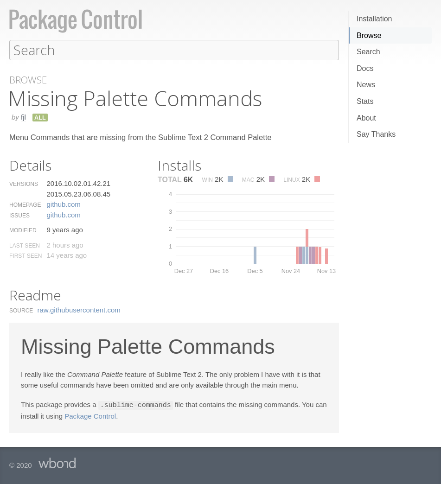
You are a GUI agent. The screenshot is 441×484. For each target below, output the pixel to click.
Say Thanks (376, 134)
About (366, 118)
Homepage (25, 204)
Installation (374, 19)
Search (368, 52)
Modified (23, 230)
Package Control (90, 415)
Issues (19, 215)
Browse (369, 35)
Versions (23, 183)
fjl (23, 117)
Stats (365, 101)
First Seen (25, 255)
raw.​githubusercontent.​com (79, 309)
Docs (365, 68)
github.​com (63, 204)
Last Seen (24, 245)
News (366, 85)
